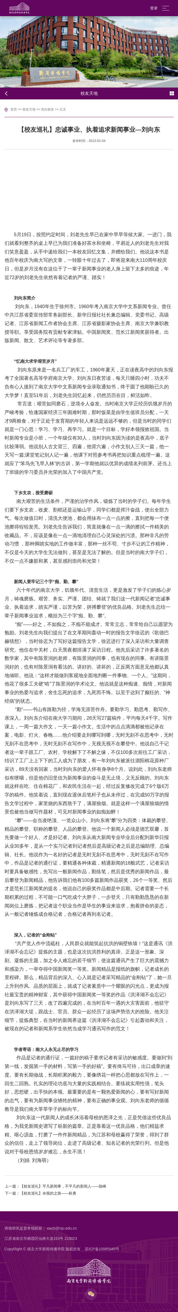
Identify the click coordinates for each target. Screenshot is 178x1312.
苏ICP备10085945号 (102, 1249)
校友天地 (29, 109)
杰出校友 (47, 109)
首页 (13, 109)
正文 (63, 109)
